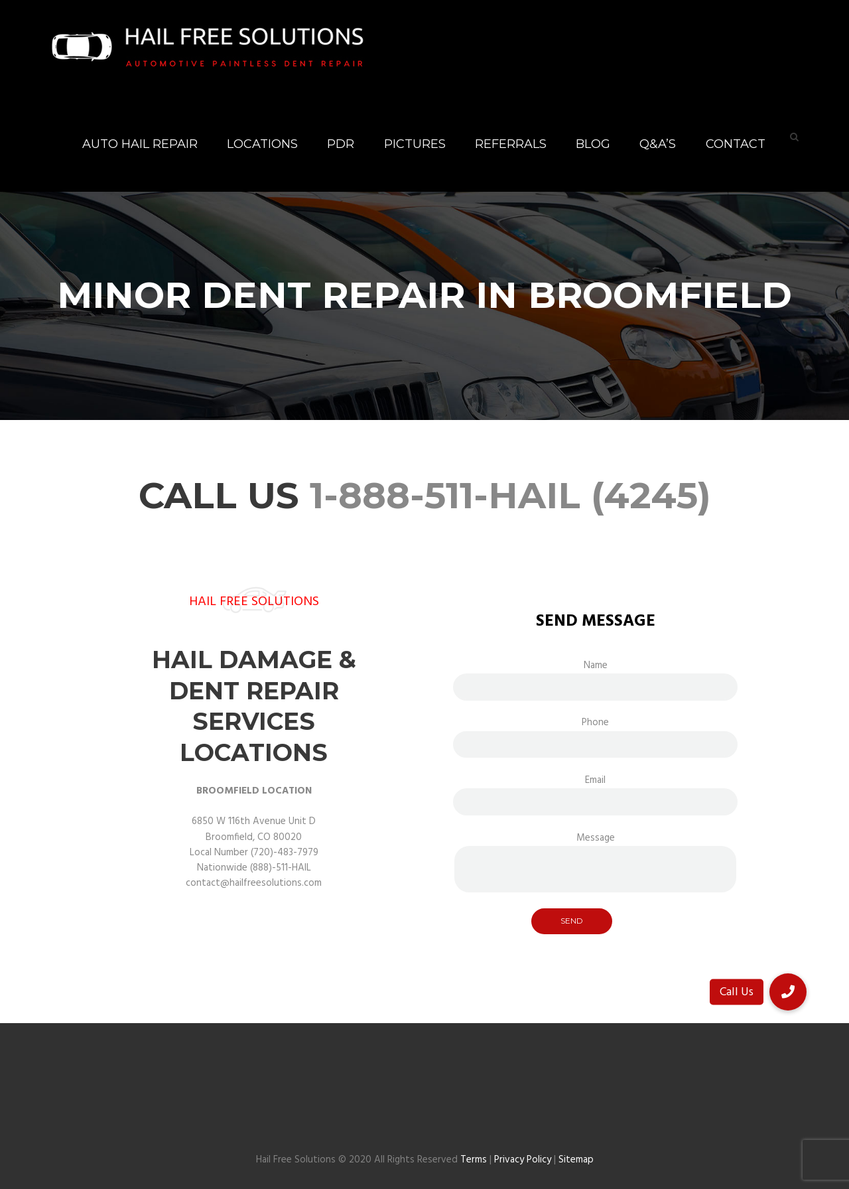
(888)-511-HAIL (280, 868)
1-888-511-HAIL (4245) (510, 495)
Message (595, 845)
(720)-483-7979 (284, 853)
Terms (473, 1160)
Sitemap (576, 1160)
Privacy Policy (522, 1160)
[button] (788, 992)
